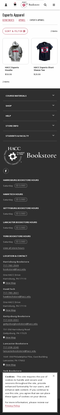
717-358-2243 (11, 347)
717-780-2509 (11, 265)
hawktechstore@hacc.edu (17, 296)
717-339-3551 (11, 320)
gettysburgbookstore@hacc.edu (20, 323)
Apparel (22, 20)
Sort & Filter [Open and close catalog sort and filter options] (15, 31)
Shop (9, 105)
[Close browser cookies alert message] (53, 376)
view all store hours (14, 248)
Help (8, 115)
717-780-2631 (11, 292)
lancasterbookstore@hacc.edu (19, 351)
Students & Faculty (17, 135)
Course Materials (16, 95)
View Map (10, 282)
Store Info (12, 125)
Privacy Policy (12, 405)
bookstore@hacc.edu (14, 269)
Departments (8, 20)
